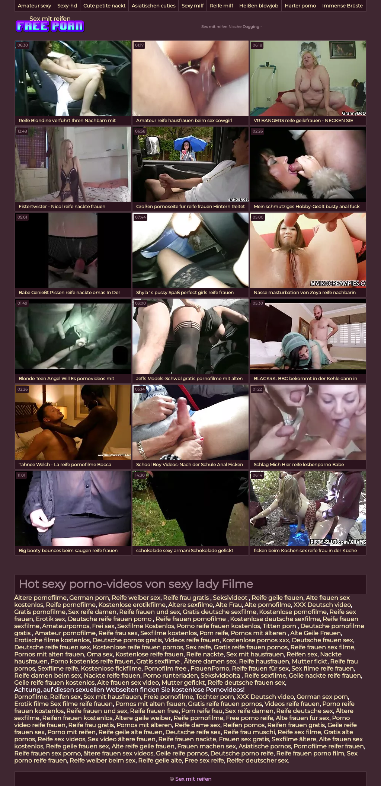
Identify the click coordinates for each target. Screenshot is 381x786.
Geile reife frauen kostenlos (54, 682)
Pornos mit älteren (259, 633)
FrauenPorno (209, 668)
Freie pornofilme (168, 696)
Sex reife (198, 647)
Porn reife (213, 633)
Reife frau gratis (186, 597)
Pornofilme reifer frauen (329, 746)
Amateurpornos (65, 626)
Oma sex (100, 654)
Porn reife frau (201, 711)
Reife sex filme (299, 732)
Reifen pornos (244, 725)
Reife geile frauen (277, 597)
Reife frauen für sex (260, 668)
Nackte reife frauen (112, 675)
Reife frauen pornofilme (191, 619)
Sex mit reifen (50, 18)
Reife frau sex (118, 633)
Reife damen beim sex (47, 675)
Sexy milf (193, 6)
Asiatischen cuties (153, 6)
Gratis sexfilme (158, 661)
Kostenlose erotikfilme (132, 604)
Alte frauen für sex (302, 718)
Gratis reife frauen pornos (251, 647)
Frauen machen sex (206, 746)
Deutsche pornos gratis (127, 640)
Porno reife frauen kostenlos (218, 626)
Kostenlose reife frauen (149, 654)
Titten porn (280, 626)
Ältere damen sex (210, 661)
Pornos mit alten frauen (49, 654)
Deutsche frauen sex (322, 640)
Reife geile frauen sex (77, 746)
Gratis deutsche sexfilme (219, 611)
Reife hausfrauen (264, 661)
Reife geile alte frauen (130, 732)
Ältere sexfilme (190, 604)
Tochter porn (215, 696)
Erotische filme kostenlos (52, 640)
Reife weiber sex (136, 597)
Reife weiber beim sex (102, 760)
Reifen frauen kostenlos (77, 718)
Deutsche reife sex (193, 732)
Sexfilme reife (58, 668)
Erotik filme (31, 703)
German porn (89, 597)
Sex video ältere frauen (122, 739)
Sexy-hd (67, 6)
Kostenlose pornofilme (293, 611)
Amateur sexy (34, 6)
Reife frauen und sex (149, 611)
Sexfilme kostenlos (168, 633)
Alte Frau (228, 604)
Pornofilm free (166, 668)
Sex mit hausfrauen (255, 654)
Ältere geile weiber (143, 718)
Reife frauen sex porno (47, 753)
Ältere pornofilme (40, 597)
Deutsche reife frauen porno (110, 619)
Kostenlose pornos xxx (255, 640)
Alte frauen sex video (128, 682)
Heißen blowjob (258, 6)
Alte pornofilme (267, 604)
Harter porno (300, 6)
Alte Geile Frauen (315, 633)
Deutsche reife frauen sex (52, 647)
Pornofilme (30, 696)
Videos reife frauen (192, 640)
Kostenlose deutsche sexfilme (275, 619)
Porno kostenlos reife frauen (92, 661)
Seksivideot (231, 597)
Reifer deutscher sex (257, 760)
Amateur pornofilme (65, 633)
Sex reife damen (92, 611)
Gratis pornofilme (39, 611)
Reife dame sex (197, 725)
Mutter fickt (309, 661)
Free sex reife (204, 760)
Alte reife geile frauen (143, 746)
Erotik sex (50, 619)
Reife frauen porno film (310, 753)
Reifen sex (301, 654)
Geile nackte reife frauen (325, 675)
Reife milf (221, 6)
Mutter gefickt (183, 682)
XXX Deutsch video (322, 604)
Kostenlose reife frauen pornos (138, 647)
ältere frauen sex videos (118, 753)
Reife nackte (205, 654)
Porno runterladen (170, 675)
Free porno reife (249, 718)
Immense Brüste (342, 6)
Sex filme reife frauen (322, 668)
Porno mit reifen (71, 732)
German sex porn (322, 696)
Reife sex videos (61, 739)
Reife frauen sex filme (322, 647)
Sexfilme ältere (294, 739)
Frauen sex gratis (244, 739)
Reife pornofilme (71, 604)
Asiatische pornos (264, 746)
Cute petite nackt (104, 6)
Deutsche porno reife (241, 753)
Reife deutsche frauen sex (246, 682)
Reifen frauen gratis (296, 725)
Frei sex (103, 626)
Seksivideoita (221, 675)
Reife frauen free (154, 711)
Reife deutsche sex (304, 711)
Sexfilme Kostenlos (145, 626)
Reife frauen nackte (187, 739)
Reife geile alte (160, 760)
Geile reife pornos (182, 753)
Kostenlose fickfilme (111, 668)
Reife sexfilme (265, 675)
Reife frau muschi (249, 732)
